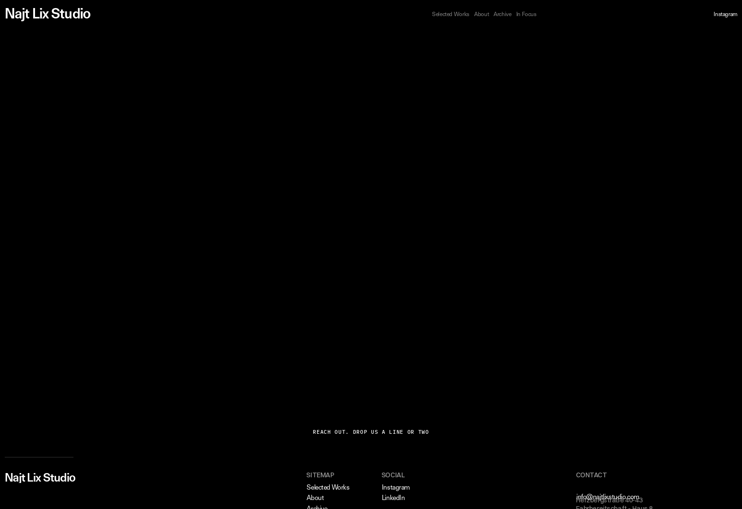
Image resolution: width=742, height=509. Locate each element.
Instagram (725, 14)
